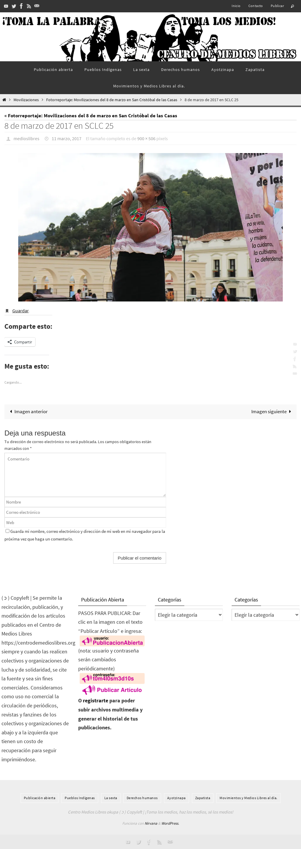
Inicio (236, 6)
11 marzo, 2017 (66, 138)
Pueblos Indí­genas (80, 798)
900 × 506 (146, 138)
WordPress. (170, 823)
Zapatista (202, 798)
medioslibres (26, 138)
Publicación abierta (40, 798)
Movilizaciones (26, 99)
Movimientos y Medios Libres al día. (248, 798)
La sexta (110, 798)
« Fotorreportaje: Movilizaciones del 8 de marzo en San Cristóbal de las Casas (90, 115)
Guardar (20, 310)
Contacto (255, 6)
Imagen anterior (27, 411)
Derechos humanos (142, 798)
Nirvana (151, 823)
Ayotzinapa (176, 798)
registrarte (95, 700)
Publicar (277, 6)
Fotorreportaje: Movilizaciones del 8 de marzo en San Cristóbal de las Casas (111, 99)
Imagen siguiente (272, 411)
